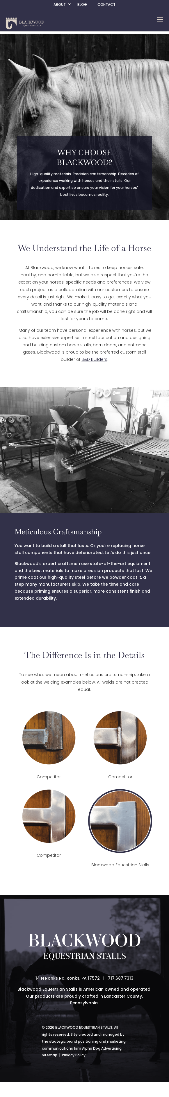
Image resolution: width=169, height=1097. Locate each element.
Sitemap (49, 1055)
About (60, 4)
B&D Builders (94, 359)
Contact (106, 4)
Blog (82, 4)
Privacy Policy (74, 1055)
